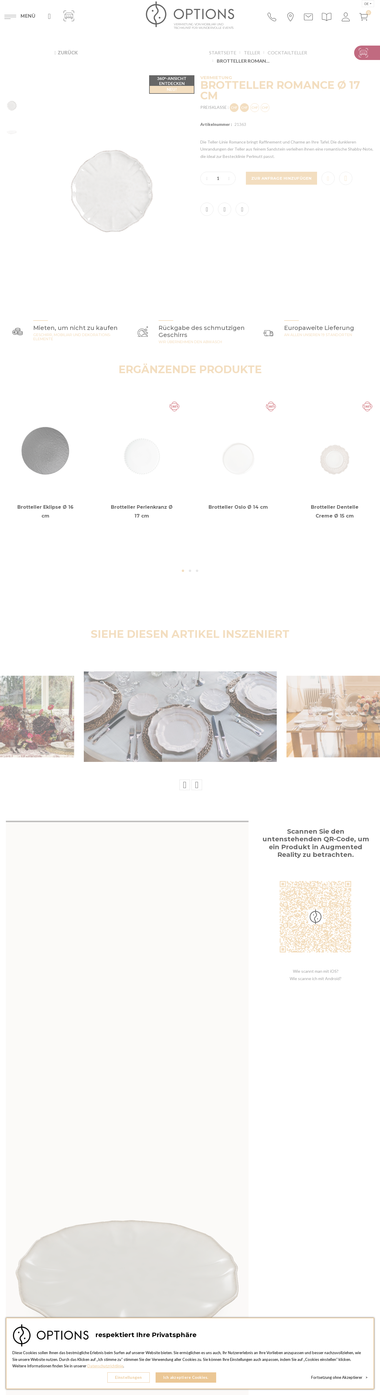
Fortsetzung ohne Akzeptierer (339, 1377)
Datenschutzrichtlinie (105, 1366)
